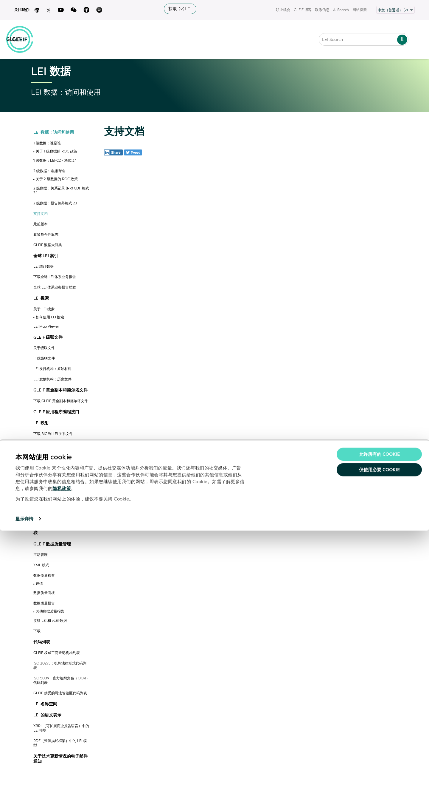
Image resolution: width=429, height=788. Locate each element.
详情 (39, 584)
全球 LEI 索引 (45, 256)
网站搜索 (359, 9)
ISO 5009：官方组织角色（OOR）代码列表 (61, 680)
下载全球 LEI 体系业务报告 (54, 277)
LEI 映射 (41, 423)
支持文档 (40, 214)
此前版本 (40, 224)
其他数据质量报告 (50, 611)
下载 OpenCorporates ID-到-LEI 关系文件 (61, 478)
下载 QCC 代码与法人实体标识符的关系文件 (61, 504)
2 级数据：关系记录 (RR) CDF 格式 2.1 (61, 190)
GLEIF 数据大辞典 (47, 245)
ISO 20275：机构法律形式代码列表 (59, 665)
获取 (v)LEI (180, 9)
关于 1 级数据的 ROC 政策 (56, 151)
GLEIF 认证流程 (45, 517)
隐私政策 (61, 746)
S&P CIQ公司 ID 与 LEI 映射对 (57, 465)
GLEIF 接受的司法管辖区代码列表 (60, 693)
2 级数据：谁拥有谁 (49, 171)
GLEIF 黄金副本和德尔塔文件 (60, 390)
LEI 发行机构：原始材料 (52, 369)
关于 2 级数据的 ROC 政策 (57, 179)
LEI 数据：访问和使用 (53, 132)
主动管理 (40, 555)
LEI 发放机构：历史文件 (52, 379)
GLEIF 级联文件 (48, 337)
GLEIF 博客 (303, 9)
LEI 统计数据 (43, 266)
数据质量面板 (44, 593)
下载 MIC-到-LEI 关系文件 (53, 455)
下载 (37, 631)
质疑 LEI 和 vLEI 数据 (50, 621)
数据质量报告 (44, 603)
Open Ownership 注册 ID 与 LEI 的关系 (61, 490)
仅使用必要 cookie (379, 727)
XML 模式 (41, 565)
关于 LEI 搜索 (44, 309)
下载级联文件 (44, 358)
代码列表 (41, 642)
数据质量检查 (44, 575)
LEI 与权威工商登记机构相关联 (59, 530)
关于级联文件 (44, 348)
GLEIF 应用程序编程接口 (56, 412)
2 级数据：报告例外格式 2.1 (55, 203)
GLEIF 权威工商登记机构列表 (56, 653)
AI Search (341, 9)
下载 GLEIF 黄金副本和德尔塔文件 (60, 401)
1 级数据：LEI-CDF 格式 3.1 (55, 160)
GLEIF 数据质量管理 (52, 544)
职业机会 (283, 9)
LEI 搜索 (41, 298)
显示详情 (24, 776)
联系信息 (322, 9)
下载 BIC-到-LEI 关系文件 (53, 434)
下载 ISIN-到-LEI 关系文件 (53, 444)
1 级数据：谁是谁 (47, 143)
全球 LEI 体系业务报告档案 (54, 287)
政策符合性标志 (45, 234)
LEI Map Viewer (46, 326)
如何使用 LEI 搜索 (50, 317)
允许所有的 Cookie (379, 712)
